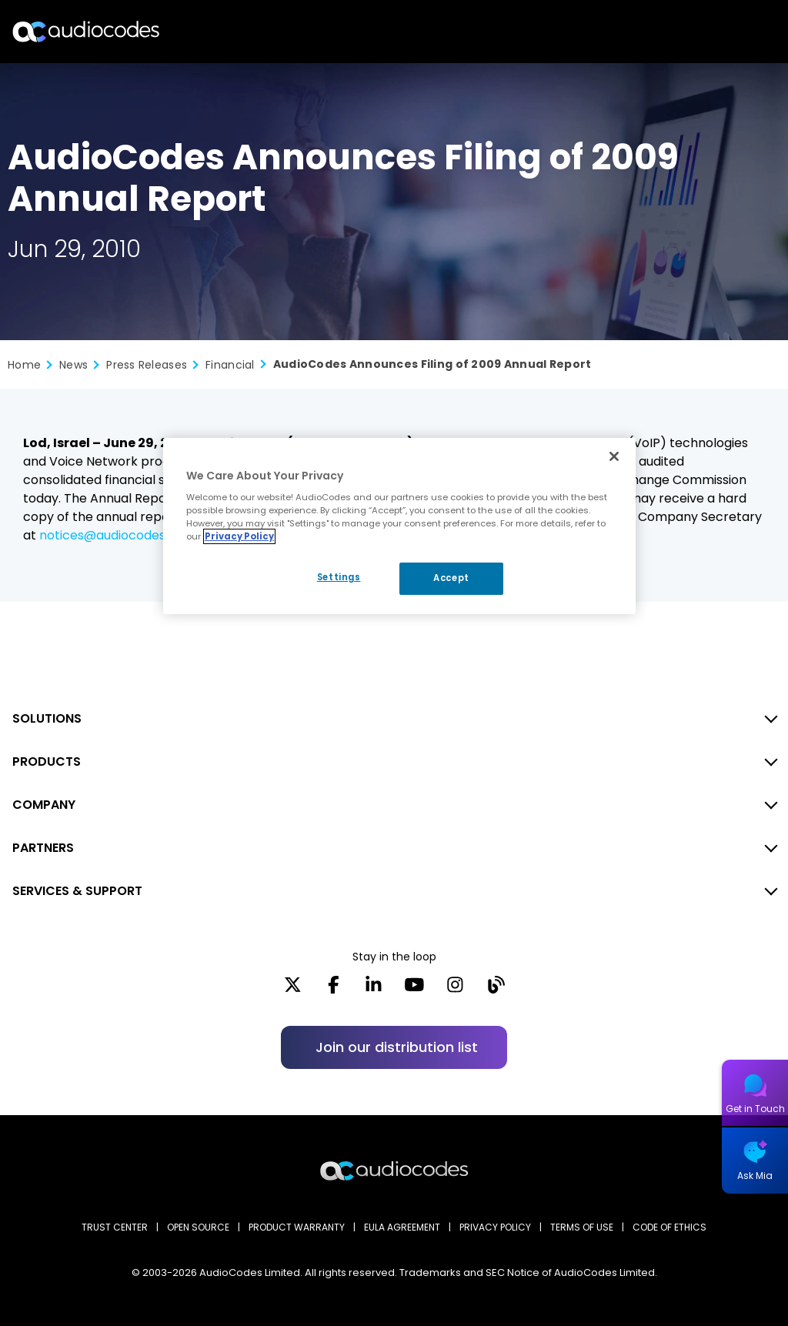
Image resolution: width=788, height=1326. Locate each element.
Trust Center (115, 1227)
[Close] (614, 456)
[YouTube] (414, 989)
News (73, 364)
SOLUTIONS (47, 718)
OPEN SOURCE (198, 1227)
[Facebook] (333, 989)
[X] (293, 989)
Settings (339, 577)
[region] (399, 526)
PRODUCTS (46, 761)
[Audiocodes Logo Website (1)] (86, 31)
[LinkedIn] (373, 989)
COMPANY (43, 804)
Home (24, 364)
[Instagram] (455, 989)
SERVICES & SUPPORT (77, 891)
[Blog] (496, 989)
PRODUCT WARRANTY (297, 1227)
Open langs (737, 32)
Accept (451, 578)
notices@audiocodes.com (117, 535)
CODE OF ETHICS (669, 1227)
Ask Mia (755, 1175)
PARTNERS (43, 848)
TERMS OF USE (581, 1227)
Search (709, 31)
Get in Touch (755, 1108)
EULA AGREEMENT (402, 1227)
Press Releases (146, 364)
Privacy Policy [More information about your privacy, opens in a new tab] (239, 536)
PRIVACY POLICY (495, 1227)
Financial (230, 364)
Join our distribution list (397, 1047)
